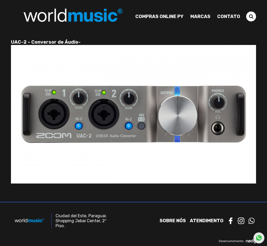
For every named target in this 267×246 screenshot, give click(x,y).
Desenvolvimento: (237, 241)
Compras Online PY (159, 16)
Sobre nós (173, 220)
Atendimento (206, 220)
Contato (228, 16)
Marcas (200, 16)
